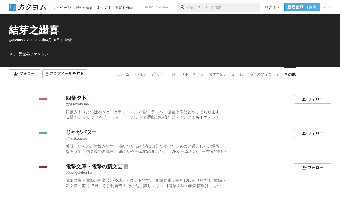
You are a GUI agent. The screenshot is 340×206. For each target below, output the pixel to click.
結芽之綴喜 (34, 29)
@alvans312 (19, 40)
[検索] (182, 7)
